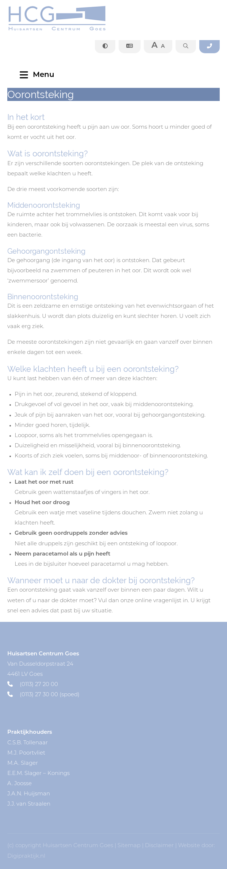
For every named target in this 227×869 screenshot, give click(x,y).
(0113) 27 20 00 (32, 684)
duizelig (103, 316)
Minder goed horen (41, 425)
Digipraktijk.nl (26, 856)
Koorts (23, 456)
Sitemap (129, 846)
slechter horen (157, 316)
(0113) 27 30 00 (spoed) (43, 695)
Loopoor (26, 436)
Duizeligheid (32, 446)
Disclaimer (159, 846)
